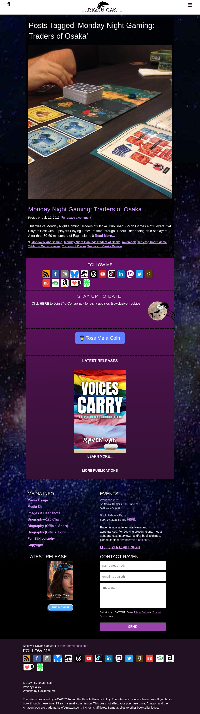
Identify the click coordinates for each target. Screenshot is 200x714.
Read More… (105, 236)
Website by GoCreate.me (39, 691)
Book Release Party (113, 515)
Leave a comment (79, 217)
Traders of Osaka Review (105, 246)
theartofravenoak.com (74, 646)
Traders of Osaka (74, 246)
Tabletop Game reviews (44, 246)
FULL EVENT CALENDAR (120, 547)
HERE (44, 303)
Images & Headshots (44, 513)
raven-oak (129, 242)
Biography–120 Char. (44, 519)
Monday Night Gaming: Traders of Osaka (85, 209)
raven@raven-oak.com (134, 540)
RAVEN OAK (102, 12)
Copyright (35, 545)
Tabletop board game (152, 242)
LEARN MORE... (100, 456)
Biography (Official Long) (48, 532)
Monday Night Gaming (46, 242)
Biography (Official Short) (48, 526)
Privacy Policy (141, 612)
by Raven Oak (43, 682)
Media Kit (35, 506)
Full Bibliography (41, 538)
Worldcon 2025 (110, 500)
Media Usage (38, 500)
